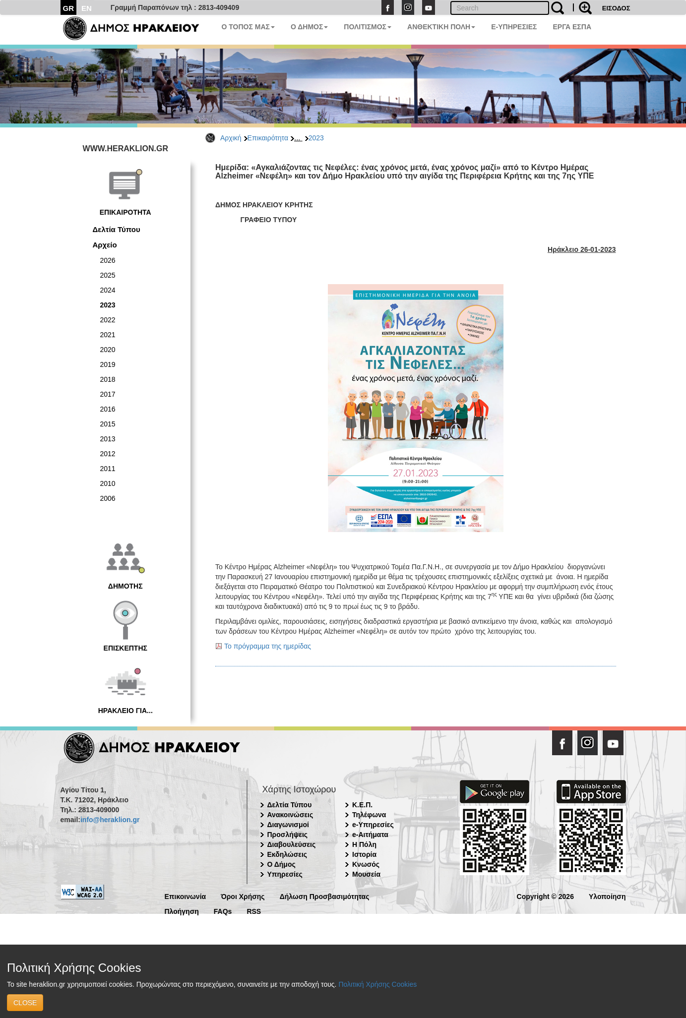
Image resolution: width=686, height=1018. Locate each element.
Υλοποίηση (607, 896)
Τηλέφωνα (369, 815)
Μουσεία (366, 874)
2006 (108, 498)
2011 (108, 469)
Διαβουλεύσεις (291, 844)
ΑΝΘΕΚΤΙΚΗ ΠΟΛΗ (441, 27)
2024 (108, 290)
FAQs (223, 910)
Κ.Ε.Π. (362, 805)
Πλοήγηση (182, 910)
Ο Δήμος (281, 864)
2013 (108, 439)
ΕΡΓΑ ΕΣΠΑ (572, 27)
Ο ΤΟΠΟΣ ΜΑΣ (248, 27)
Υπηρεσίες (285, 874)
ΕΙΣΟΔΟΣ (616, 8)
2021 (108, 335)
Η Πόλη (364, 844)
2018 (108, 379)
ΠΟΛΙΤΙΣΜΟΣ (367, 27)
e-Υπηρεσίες (373, 825)
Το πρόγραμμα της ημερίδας (267, 646)
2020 (108, 350)
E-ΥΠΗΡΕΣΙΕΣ (514, 27)
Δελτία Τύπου (116, 229)
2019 (108, 364)
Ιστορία (364, 854)
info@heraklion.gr (109, 820)
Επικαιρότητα (268, 138)
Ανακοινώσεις (290, 815)
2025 (108, 275)
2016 (108, 409)
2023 (316, 138)
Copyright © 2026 (545, 896)
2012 (108, 454)
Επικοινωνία (185, 896)
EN (86, 8)
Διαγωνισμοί (288, 825)
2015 (108, 424)
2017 (108, 394)
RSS (254, 910)
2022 (108, 320)
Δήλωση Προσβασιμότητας (325, 896)
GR (68, 8)
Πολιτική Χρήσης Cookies (377, 984)
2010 (108, 483)
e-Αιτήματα (370, 834)
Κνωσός (365, 864)
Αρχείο (105, 244)
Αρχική (231, 138)
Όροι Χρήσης (243, 896)
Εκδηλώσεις (287, 854)
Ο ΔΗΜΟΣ (309, 27)
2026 (108, 260)
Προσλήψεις (287, 834)
